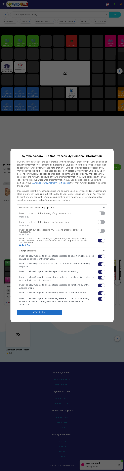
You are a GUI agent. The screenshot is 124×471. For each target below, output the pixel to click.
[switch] (101, 213)
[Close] (108, 154)
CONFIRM (39, 312)
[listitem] (62, 207)
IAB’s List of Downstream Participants (51, 183)
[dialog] (62, 235)
